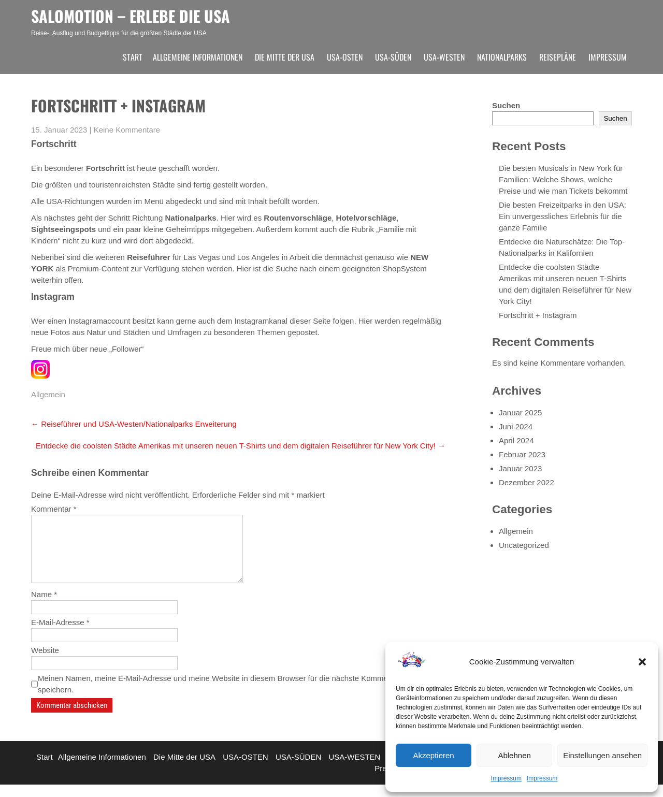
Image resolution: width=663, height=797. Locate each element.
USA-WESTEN (444, 57)
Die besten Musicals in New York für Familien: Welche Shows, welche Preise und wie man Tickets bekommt (563, 179)
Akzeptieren (433, 755)
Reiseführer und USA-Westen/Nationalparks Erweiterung (134, 423)
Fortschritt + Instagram (537, 315)
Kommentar (54, 508)
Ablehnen (514, 755)
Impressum (506, 778)
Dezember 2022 (526, 482)
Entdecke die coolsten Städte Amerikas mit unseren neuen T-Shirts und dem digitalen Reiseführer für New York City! (240, 445)
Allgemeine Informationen (197, 57)
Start (132, 57)
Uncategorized (524, 545)
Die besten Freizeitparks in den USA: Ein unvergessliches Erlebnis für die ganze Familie (562, 216)
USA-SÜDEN (393, 57)
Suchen (506, 105)
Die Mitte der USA (284, 57)
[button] (642, 662)
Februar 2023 (522, 454)
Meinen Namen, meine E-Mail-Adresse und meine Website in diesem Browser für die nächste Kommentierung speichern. (227, 696)
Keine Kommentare (127, 129)
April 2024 (516, 440)
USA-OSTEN (345, 57)
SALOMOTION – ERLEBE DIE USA (130, 15)
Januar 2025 (520, 412)
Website (45, 662)
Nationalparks (502, 57)
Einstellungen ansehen (602, 755)
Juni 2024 (515, 426)
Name (44, 606)
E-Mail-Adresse (60, 634)
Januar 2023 (520, 468)
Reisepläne (557, 57)
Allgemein (48, 394)
